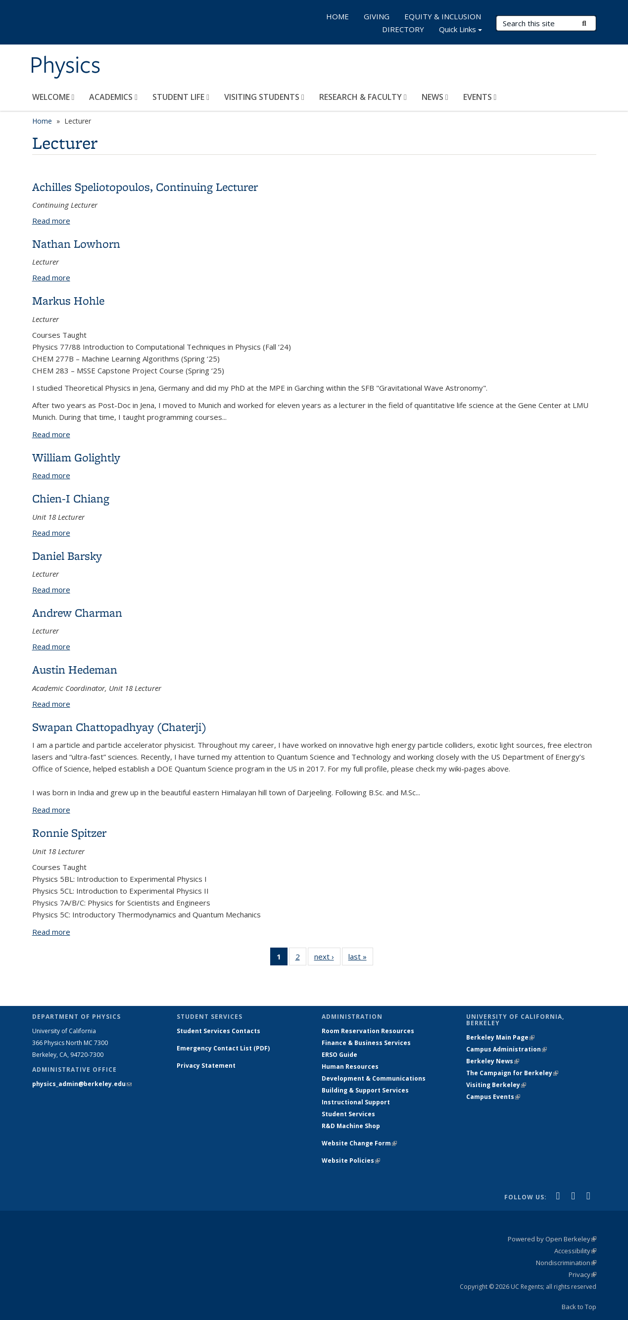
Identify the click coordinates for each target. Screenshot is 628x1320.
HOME (337, 16)
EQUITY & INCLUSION (442, 16)
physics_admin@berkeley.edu (82, 1084)
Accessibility (575, 1250)
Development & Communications (374, 1078)
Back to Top (579, 1306)
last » (360, 958)
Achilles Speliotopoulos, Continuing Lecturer (145, 186)
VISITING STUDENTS (264, 96)
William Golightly (76, 457)
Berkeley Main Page (500, 1037)
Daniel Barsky (67, 555)
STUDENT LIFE (180, 96)
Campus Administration (506, 1049)
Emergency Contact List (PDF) (223, 1048)
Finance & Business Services (366, 1043)
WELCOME (53, 96)
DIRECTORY (403, 29)
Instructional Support (356, 1102)
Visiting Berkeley (496, 1085)
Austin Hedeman (74, 669)
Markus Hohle (68, 300)
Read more (51, 221)
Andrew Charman (77, 612)
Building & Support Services (365, 1090)
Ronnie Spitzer (69, 832)
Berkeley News (492, 1061)
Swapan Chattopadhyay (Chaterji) (119, 726)
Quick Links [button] (460, 30)
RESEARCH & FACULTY (363, 96)
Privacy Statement (206, 1065)
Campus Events (493, 1096)
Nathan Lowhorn (76, 243)
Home (42, 121)
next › (327, 958)
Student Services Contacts (218, 1031)
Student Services (348, 1114)
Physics (65, 66)
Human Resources (350, 1066)
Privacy (582, 1274)
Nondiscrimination (566, 1262)
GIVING (376, 16)
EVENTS (480, 96)
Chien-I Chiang (70, 498)
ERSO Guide (339, 1054)
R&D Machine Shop (351, 1126)
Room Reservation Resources (368, 1031)
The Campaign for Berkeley (512, 1073)
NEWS (435, 96)
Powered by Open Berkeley (552, 1238)
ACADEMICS (113, 96)
